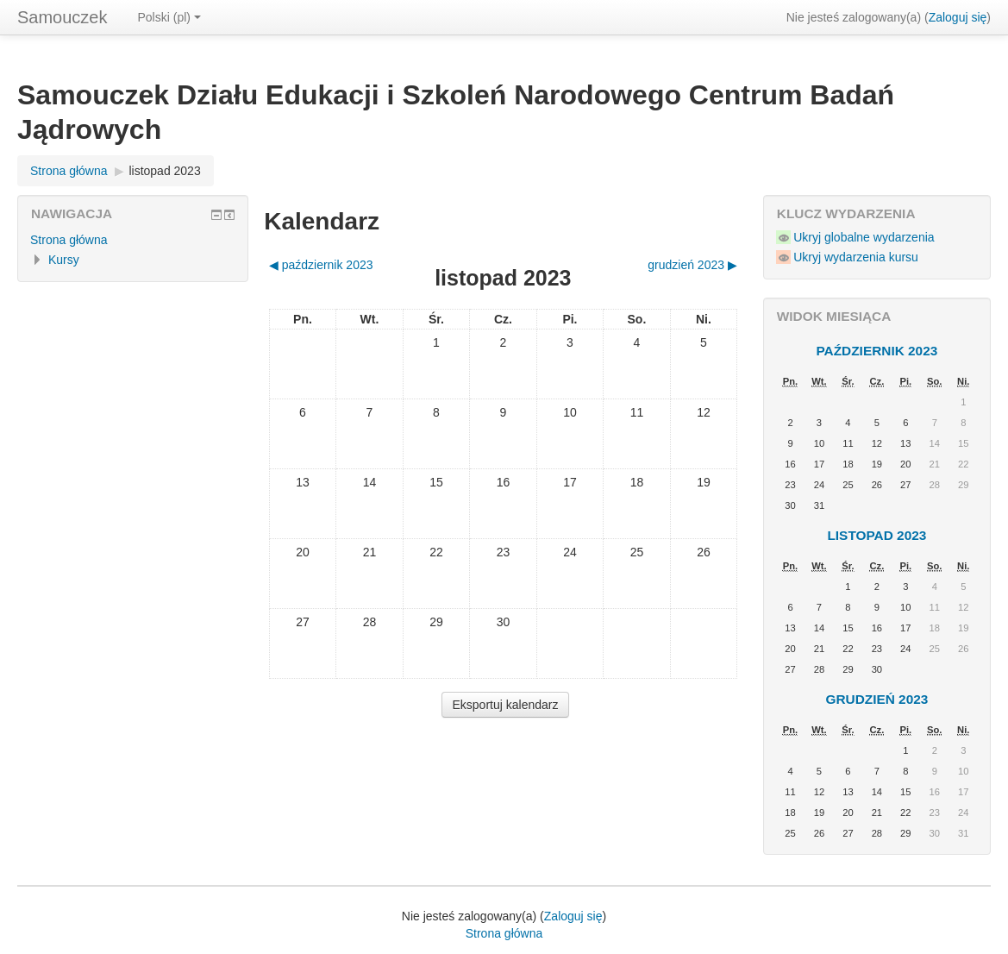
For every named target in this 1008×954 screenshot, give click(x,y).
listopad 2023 (164, 171)
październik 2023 (876, 350)
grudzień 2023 (876, 699)
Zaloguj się (958, 17)
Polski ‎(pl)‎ (169, 17)
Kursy (63, 260)
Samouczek (62, 17)
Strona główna (69, 171)
